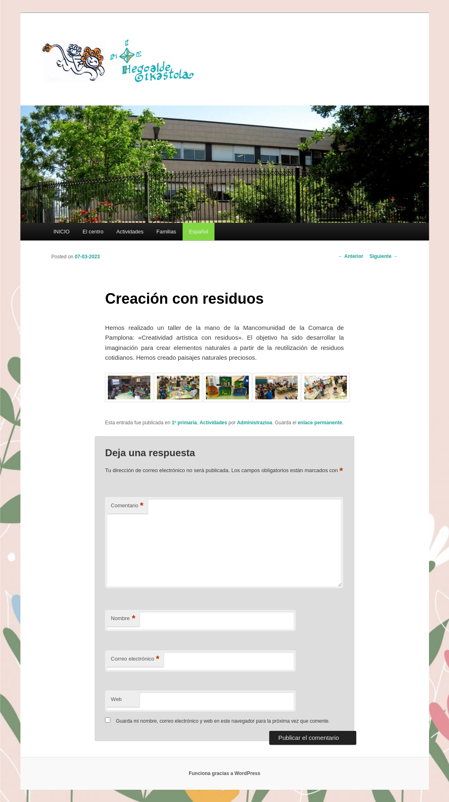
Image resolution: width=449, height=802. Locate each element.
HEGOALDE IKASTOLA (121, 60)
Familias (166, 232)
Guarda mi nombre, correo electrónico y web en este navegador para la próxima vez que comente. (223, 721)
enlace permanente (320, 423)
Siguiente (383, 256)
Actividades (129, 232)
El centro (93, 232)
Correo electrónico (135, 659)
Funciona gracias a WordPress (224, 773)
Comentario (127, 506)
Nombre (123, 619)
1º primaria (184, 423)
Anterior (351, 256)
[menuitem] (198, 231)
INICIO (62, 232)
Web (116, 699)
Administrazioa (254, 423)
